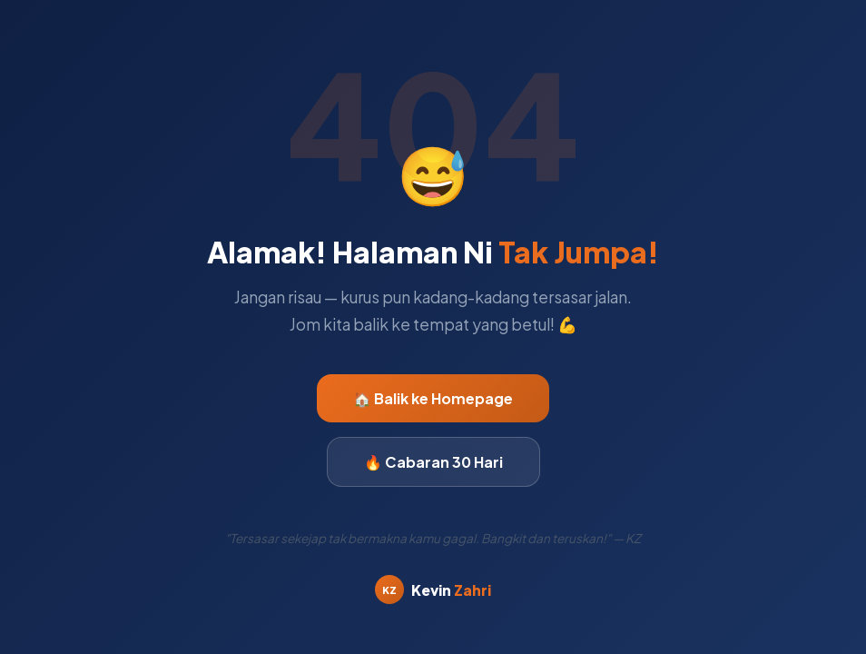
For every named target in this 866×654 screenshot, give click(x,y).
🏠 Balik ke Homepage (433, 398)
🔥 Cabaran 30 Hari (433, 461)
